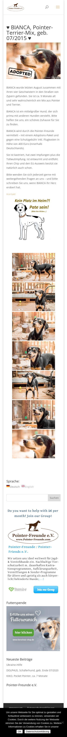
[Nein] (62, 722)
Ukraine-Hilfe (14, 664)
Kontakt (11, 194)
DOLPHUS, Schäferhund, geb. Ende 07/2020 (32, 670)
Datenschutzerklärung (37, 731)
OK (19, 731)
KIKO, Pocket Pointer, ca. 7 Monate (27, 676)
